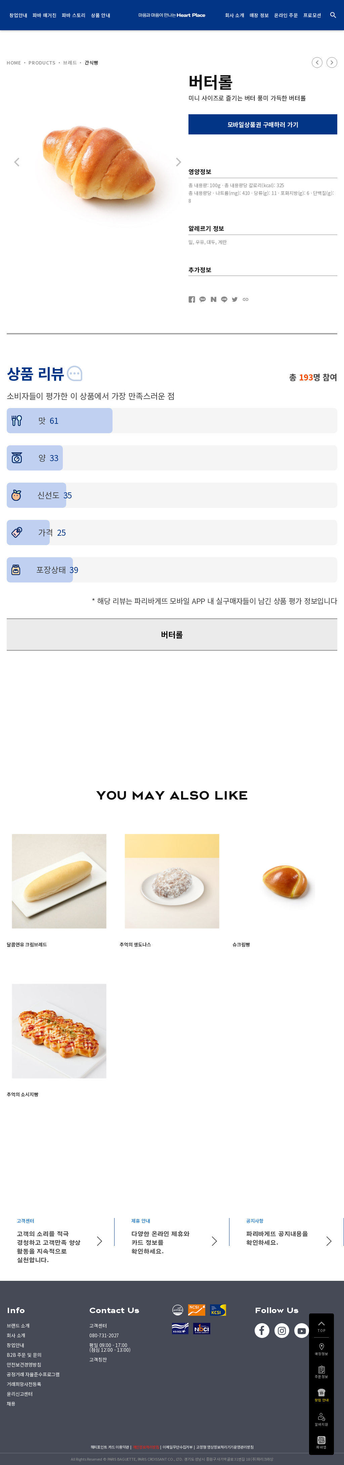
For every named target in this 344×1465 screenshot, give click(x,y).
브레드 (70, 62)
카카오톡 (202, 299)
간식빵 (91, 62)
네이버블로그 (213, 299)
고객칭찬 (97, 1359)
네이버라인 (224, 299)
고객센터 (97, 1325)
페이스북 (191, 299)
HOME (14, 62)
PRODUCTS (42, 62)
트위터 (234, 299)
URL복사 (245, 299)
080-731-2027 (104, 1335)
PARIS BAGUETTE (172, 15)
